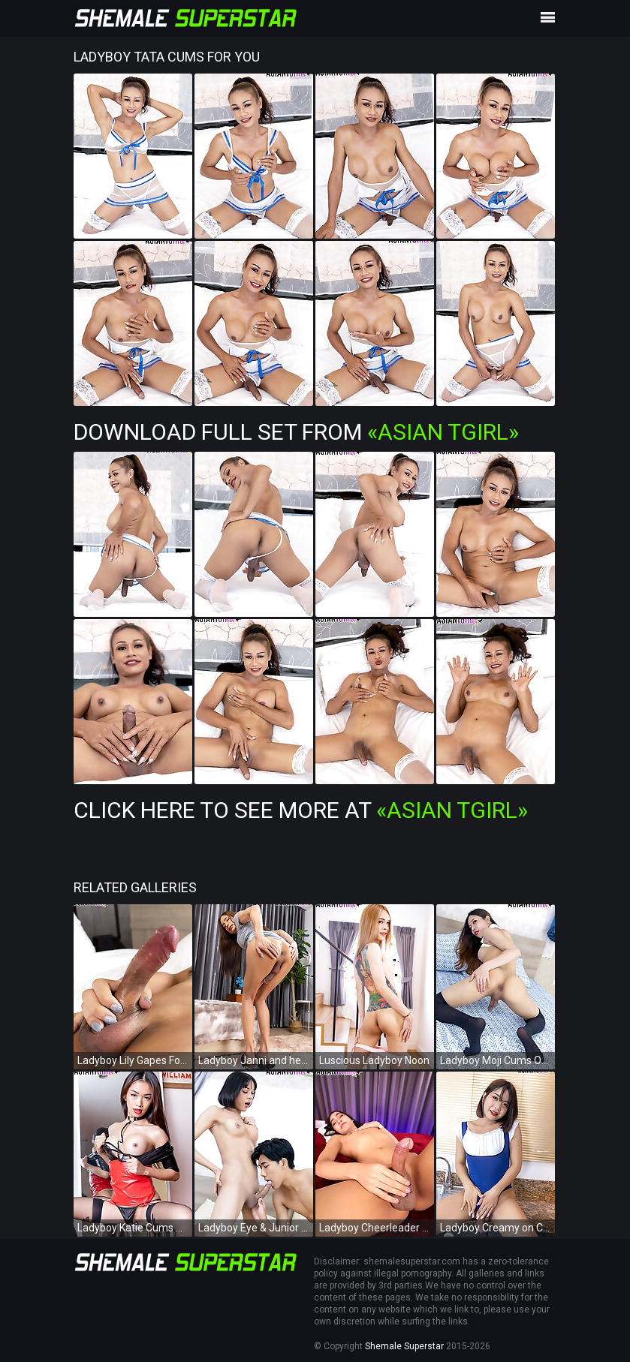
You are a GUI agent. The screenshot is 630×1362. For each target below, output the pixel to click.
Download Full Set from (296, 432)
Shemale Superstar (404, 1346)
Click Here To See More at (301, 810)
